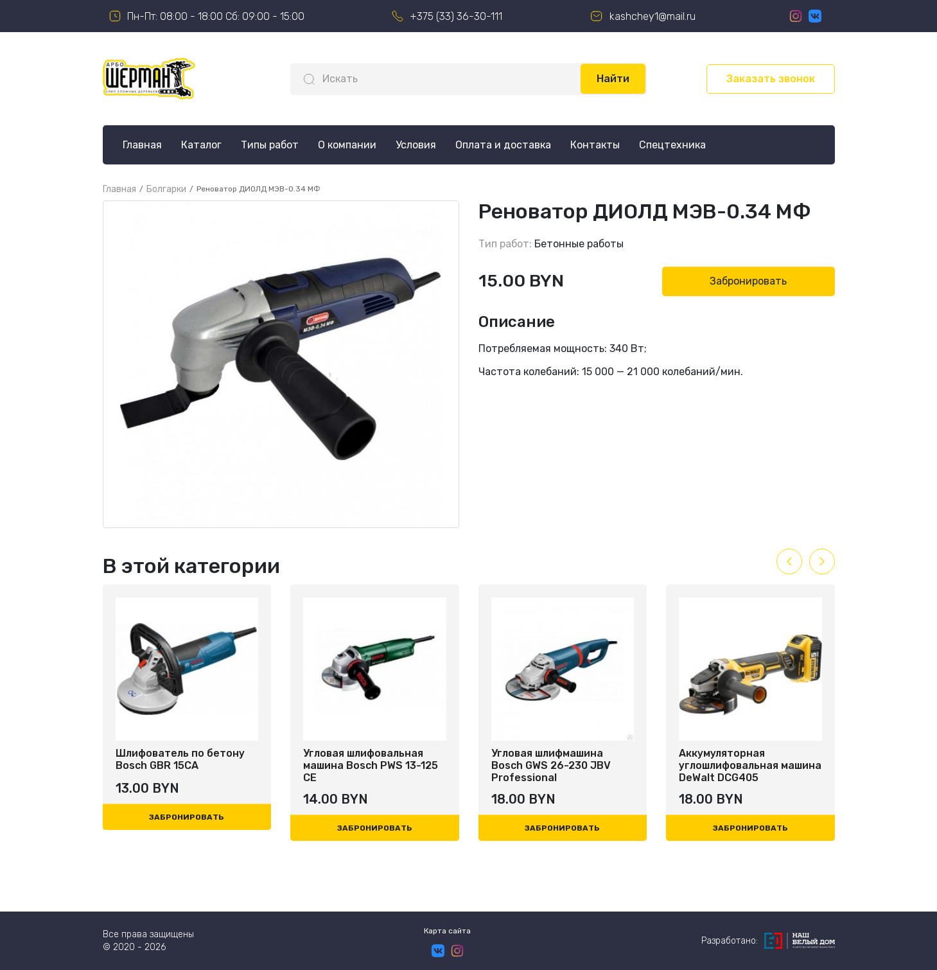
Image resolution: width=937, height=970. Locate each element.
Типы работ (270, 145)
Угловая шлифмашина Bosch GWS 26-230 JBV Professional (551, 765)
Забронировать (748, 281)
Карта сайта (447, 930)
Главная (142, 145)
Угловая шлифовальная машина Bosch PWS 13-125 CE (370, 765)
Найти (613, 79)
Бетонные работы (579, 244)
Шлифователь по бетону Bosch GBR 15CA (180, 759)
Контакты (595, 145)
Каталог (201, 145)
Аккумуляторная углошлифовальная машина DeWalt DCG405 (750, 765)
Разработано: (768, 941)
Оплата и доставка (503, 145)
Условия (416, 145)
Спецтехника (672, 145)
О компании (347, 145)
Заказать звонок (770, 79)
